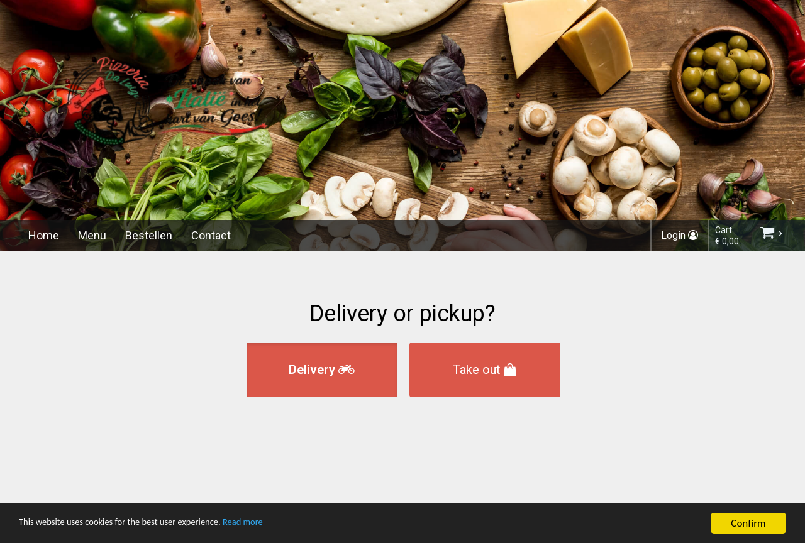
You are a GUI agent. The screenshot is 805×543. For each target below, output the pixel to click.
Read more (282, 524)
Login (679, 235)
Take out (484, 369)
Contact (211, 235)
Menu (92, 235)
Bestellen (148, 235)
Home (43, 235)
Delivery (322, 369)
